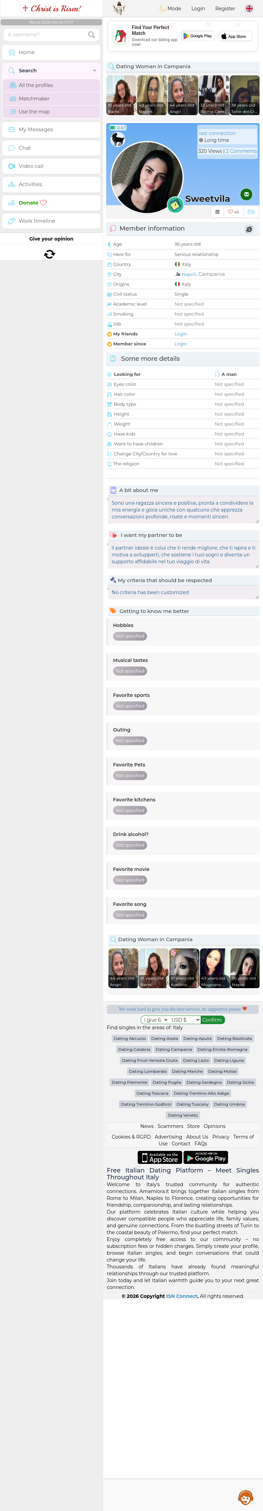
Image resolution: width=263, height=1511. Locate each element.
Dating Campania (174, 1260)
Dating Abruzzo (130, 1249)
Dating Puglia (167, 1293)
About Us (197, 1348)
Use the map (30, 111)
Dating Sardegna (204, 1293)
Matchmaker (30, 98)
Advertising (168, 1348)
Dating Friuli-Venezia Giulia (150, 1271)
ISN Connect (182, 1507)
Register (225, 8)
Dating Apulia (198, 1249)
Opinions (214, 1338)
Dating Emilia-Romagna (223, 1260)
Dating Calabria (134, 1260)
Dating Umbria (229, 1315)
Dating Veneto (183, 1326)
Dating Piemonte (129, 1293)
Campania (211, 274)
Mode (170, 8)
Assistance (246, 1497)
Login (198, 8)
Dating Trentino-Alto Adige (201, 1304)
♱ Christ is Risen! (51, 8)
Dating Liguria (229, 1271)
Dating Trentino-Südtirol (146, 1315)
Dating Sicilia (240, 1293)
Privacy (220, 1348)
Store (193, 1338)
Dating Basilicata (234, 1249)
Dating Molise (222, 1282)
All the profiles (31, 85)
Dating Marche (187, 1282)
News (147, 1338)
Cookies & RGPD (131, 1348)
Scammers (170, 1338)
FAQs (201, 1355)
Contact (181, 1355)
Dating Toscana (152, 1304)
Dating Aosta (164, 1249)
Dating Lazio (196, 1271)
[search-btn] (91, 35)
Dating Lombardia (148, 1282)
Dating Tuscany (193, 1315)
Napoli (189, 274)
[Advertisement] (183, 1149)
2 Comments (241, 151)
